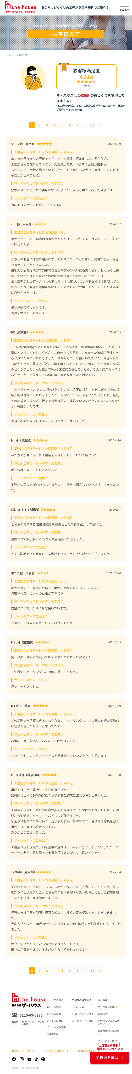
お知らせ (102, 1013)
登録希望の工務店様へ (108, 1032)
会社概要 (102, 1000)
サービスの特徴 (54, 1000)
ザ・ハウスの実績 (56, 1027)
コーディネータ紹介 (83, 1020)
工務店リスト (79, 1007)
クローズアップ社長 (83, 1013)
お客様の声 (52, 1034)
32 (92, 125)
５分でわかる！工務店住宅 (108, 1022)
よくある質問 (53, 1013)
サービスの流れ (54, 1020)
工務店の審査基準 (81, 1000)
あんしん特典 (53, 1007)
